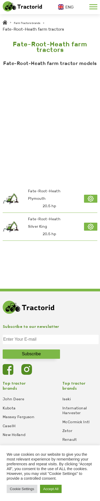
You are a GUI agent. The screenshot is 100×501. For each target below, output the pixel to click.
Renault (69, 439)
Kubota (9, 408)
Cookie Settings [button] (22, 489)
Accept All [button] (50, 489)
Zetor (67, 431)
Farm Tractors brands (27, 23)
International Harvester (74, 410)
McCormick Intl (76, 422)
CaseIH (9, 426)
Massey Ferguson (18, 417)
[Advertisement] (50, 124)
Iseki (66, 399)
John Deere (13, 399)
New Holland (14, 435)
